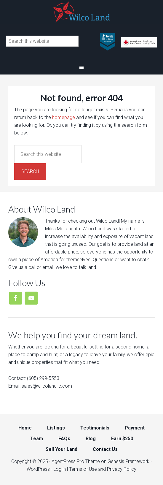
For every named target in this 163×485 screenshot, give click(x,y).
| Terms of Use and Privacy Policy (101, 469)
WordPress (38, 469)
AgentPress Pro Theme (76, 461)
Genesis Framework (128, 461)
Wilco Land (81, 12)
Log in (59, 469)
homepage (63, 117)
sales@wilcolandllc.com (47, 386)
